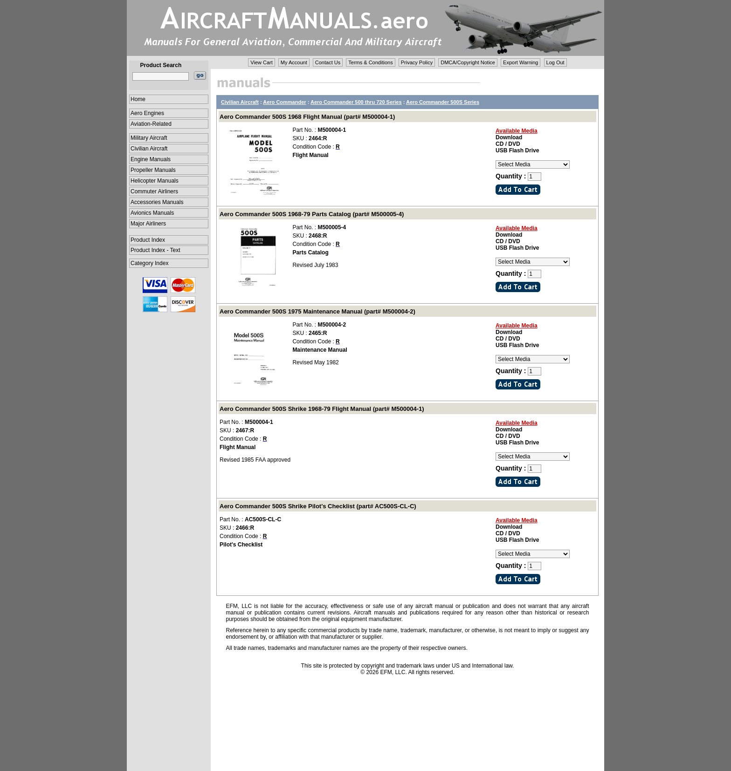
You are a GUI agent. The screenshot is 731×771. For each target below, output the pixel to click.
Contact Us (327, 62)
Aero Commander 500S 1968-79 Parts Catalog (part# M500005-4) (312, 214)
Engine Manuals (151, 159)
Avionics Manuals (152, 213)
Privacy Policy (417, 62)
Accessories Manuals (157, 202)
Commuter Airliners (154, 191)
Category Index (149, 263)
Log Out (555, 62)
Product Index (148, 240)
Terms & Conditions (370, 62)
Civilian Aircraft (149, 148)
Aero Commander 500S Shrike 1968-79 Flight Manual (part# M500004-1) (322, 408)
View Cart (261, 62)
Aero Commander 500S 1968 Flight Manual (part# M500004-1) (307, 116)
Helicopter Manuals (155, 180)
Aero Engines (147, 113)
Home (138, 99)
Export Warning (520, 62)
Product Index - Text (155, 250)
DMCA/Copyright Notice (468, 62)
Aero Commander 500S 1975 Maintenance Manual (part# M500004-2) (317, 311)
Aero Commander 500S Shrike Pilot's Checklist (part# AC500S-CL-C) (318, 506)
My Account (294, 62)
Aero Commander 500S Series (442, 102)
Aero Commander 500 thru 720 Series (356, 102)
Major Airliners (148, 223)
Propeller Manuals (153, 170)
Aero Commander (284, 102)
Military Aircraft (149, 138)
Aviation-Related (151, 124)
